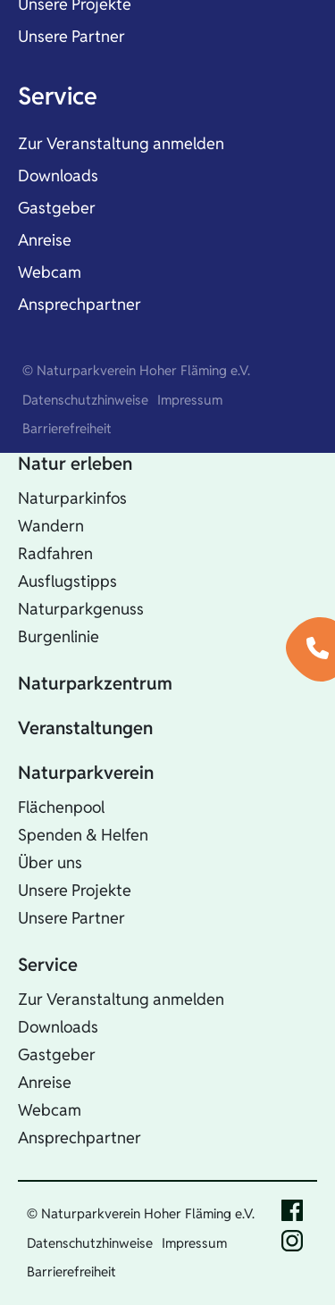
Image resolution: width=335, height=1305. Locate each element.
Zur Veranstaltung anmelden (121, 143)
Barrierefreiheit (67, 428)
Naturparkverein (86, 772)
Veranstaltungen (85, 728)
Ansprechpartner (79, 304)
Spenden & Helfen (83, 834)
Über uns (50, 862)
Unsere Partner (71, 36)
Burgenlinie (58, 636)
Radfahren (55, 553)
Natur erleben (75, 463)
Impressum (189, 399)
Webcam (49, 272)
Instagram (292, 1240)
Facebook (292, 1210)
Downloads (58, 175)
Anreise (44, 240)
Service (57, 96)
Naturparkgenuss (81, 608)
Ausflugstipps (67, 581)
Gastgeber (57, 207)
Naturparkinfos (72, 498)
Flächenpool (61, 807)
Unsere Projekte (74, 890)
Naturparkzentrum (95, 683)
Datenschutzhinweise (85, 399)
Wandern (51, 525)
